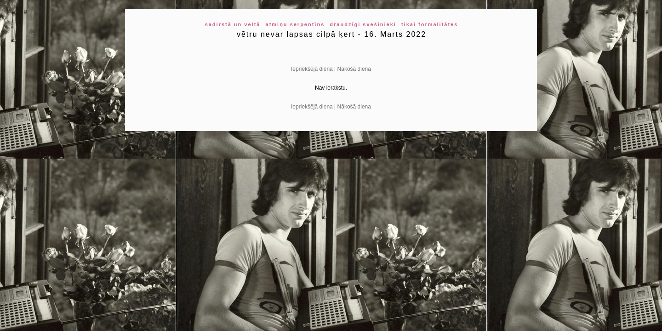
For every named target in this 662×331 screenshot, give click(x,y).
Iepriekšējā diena (312, 69)
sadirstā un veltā (233, 24)
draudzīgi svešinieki (363, 24)
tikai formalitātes (429, 24)
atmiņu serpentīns (295, 24)
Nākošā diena (354, 69)
